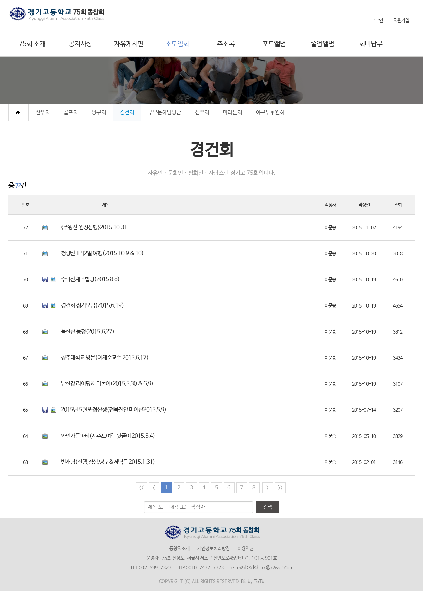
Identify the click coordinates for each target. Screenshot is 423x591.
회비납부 (371, 44)
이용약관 (246, 548)
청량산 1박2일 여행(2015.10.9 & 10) (102, 253)
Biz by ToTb (252, 581)
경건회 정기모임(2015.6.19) (92, 305)
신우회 (202, 112)
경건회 (127, 112)
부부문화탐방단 (164, 112)
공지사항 (80, 44)
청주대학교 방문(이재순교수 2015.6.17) (105, 358)
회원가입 (401, 20)
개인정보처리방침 (213, 548)
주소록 (226, 44)
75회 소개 (32, 44)
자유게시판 (129, 44)
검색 (267, 507)
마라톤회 (232, 112)
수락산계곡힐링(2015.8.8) (90, 279)
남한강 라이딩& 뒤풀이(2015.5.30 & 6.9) (107, 384)
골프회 (71, 112)
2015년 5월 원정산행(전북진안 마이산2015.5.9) (113, 410)
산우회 (43, 112)
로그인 (377, 20)
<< (141, 488)
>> (280, 488)
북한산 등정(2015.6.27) (87, 332)
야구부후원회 (270, 112)
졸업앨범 (322, 44)
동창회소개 (179, 548)
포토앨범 (274, 44)
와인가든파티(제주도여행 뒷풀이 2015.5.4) (108, 436)
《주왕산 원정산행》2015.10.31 (94, 227)
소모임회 (177, 44)
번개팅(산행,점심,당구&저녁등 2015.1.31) (108, 462)
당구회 (99, 112)
